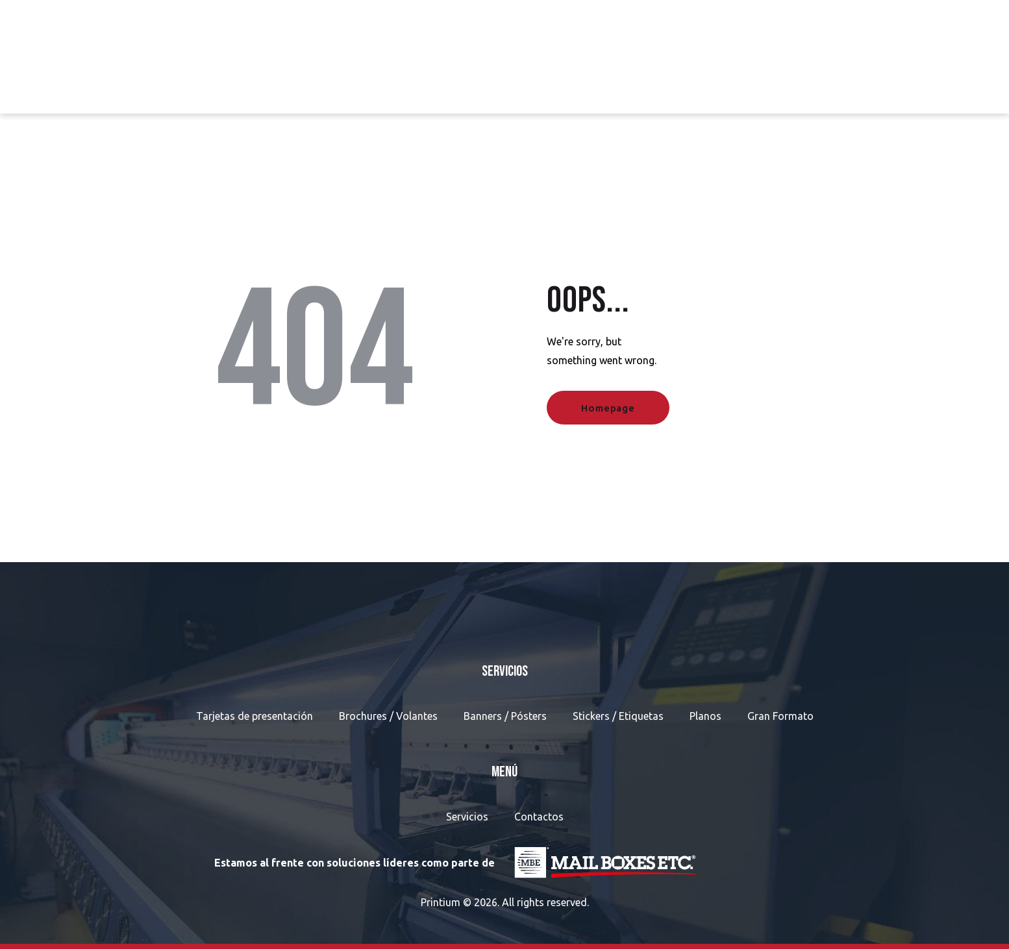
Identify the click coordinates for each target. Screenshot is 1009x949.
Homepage (607, 407)
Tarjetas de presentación (254, 716)
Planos (705, 716)
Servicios (467, 816)
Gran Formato (780, 716)
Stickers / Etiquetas (618, 716)
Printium (440, 902)
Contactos (539, 816)
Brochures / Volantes (388, 716)
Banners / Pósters (505, 716)
